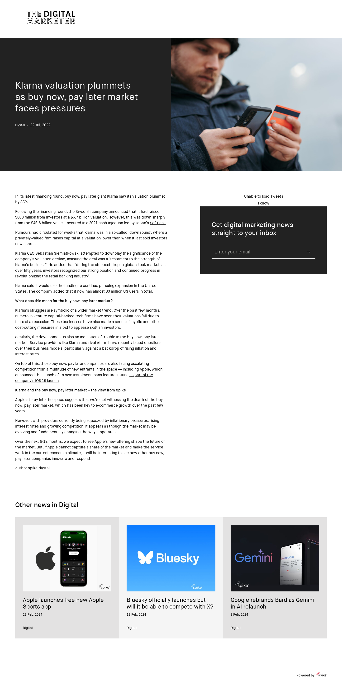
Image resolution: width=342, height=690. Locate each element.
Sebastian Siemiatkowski (57, 254)
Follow (263, 203)
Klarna (112, 197)
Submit (308, 251)
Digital (28, 628)
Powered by (311, 675)
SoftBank (158, 223)
